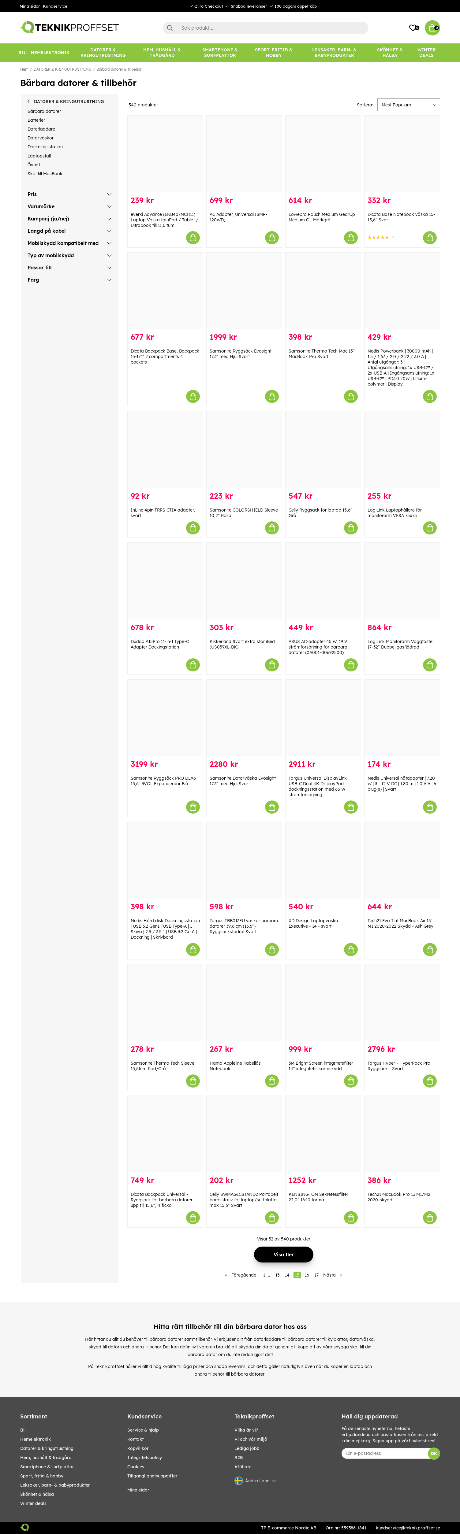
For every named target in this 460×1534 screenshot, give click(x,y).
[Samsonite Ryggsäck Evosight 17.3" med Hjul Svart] (244, 291)
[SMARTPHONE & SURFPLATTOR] (220, 52)
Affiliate (242, 1466)
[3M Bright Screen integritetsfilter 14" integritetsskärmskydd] (323, 1002)
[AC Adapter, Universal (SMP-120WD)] (244, 154)
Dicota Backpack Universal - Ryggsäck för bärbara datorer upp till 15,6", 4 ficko (162, 1200)
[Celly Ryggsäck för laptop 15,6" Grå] (323, 449)
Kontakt (135, 1439)
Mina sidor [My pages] (138, 1490)
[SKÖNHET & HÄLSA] (390, 52)
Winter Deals (426, 52)
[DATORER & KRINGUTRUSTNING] (103, 52)
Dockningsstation (45, 147)
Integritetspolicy (144, 1457)
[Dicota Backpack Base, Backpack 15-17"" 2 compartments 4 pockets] (165, 291)
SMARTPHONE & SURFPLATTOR (47, 1466)
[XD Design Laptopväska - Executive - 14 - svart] (323, 860)
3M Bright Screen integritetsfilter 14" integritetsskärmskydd (321, 1065)
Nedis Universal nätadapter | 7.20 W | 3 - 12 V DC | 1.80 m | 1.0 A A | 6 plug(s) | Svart (402, 783)
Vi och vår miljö (250, 1439)
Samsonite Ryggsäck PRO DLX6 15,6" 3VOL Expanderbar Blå (163, 780)
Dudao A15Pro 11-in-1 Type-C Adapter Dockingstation (160, 644)
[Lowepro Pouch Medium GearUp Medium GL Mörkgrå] (323, 154)
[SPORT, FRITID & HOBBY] (274, 52)
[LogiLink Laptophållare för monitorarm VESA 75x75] (402, 449)
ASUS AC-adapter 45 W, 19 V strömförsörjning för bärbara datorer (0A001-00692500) (318, 647)
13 (277, 1275)
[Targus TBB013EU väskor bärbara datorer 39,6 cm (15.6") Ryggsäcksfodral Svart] (244, 860)
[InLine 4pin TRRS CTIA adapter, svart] (165, 449)
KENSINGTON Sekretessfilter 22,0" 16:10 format (318, 1197)
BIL (23, 1430)
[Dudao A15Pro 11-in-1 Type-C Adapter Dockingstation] (165, 581)
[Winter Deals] (426, 52)
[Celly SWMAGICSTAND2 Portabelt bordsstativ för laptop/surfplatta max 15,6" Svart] (244, 1134)
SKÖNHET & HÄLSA (37, 1494)
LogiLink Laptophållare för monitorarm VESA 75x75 (395, 512)
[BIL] (22, 52)
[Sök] (265, 28)
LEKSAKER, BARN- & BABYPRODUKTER (55, 1485)
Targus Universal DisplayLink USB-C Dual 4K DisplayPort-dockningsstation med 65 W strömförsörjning (318, 786)
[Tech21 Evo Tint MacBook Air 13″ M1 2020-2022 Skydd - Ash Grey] (402, 860)
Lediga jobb (247, 1448)
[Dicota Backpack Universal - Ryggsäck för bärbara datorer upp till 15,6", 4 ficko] (165, 1134)
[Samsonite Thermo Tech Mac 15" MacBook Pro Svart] (323, 291)
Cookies (135, 1466)
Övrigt (34, 165)
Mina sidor (30, 6)
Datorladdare (41, 129)
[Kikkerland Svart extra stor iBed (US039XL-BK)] (244, 581)
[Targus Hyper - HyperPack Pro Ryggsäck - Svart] (402, 1002)
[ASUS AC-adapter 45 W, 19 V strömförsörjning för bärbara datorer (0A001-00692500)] (323, 581)
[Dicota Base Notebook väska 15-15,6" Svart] (402, 154)
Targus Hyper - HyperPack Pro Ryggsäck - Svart (399, 1065)
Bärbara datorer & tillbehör (118, 69)
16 (307, 1275)
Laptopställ (39, 156)
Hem (24, 69)
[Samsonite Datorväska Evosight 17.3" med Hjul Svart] (244, 718)
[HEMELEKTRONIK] (50, 52)
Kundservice (55, 6)
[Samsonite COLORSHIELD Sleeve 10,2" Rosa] (244, 449)
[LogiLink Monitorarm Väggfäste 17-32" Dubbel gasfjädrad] (402, 581)
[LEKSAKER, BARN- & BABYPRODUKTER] (334, 52)
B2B (238, 1457)
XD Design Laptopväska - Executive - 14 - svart (315, 923)
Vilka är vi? (246, 1430)
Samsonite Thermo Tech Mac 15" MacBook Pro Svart (322, 353)
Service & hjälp (143, 1430)
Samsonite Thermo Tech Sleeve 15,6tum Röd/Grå (162, 1065)
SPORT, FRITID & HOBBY (41, 1476)
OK (434, 1453)
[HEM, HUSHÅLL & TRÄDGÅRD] (162, 52)
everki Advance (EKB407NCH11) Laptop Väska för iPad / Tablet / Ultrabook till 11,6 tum (164, 220)
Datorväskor (41, 138)
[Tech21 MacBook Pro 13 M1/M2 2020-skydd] (402, 1134)
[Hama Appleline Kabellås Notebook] (244, 1002)
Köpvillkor (138, 1448)
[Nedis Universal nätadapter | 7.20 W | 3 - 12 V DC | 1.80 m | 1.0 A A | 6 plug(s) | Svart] (402, 718)
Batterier (36, 120)
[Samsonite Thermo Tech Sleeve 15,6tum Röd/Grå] (165, 1002)
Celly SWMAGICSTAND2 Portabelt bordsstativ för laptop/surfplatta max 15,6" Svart (244, 1200)
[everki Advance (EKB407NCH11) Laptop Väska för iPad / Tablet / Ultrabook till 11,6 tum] (165, 154)
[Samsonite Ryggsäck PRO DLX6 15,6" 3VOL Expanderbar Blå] (165, 718)
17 (317, 1275)
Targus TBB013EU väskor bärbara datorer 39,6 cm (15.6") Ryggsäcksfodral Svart (244, 926)
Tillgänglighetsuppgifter (152, 1476)
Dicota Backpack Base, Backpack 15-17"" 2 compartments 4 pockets (165, 356)
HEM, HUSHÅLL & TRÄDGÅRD (46, 1457)
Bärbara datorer (44, 111)
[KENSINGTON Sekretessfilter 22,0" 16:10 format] (323, 1134)
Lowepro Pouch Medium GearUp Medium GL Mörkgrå (322, 217)
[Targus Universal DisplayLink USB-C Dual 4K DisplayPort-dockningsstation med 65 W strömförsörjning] (323, 718)
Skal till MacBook (45, 173)
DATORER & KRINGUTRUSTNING (62, 69)
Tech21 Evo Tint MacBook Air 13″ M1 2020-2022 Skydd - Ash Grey (400, 923)
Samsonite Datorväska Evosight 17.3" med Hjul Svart (243, 780)
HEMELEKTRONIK (35, 1439)
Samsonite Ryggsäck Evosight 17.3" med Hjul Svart (240, 353)
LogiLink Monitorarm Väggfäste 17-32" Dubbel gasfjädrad (400, 644)
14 (287, 1275)
